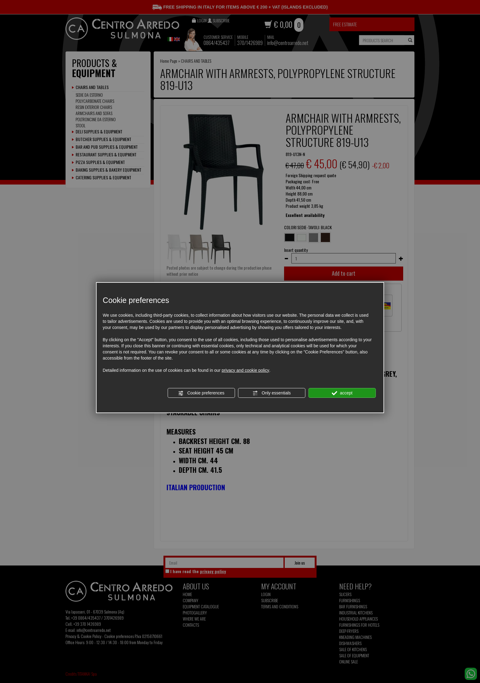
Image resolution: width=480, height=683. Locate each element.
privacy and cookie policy (245, 370)
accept (342, 393)
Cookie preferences (201, 393)
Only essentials (272, 393)
